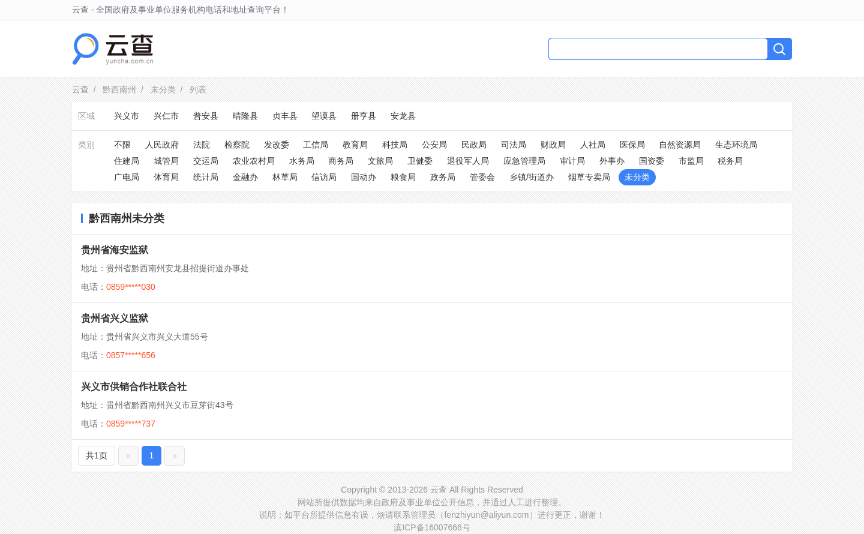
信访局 (324, 177)
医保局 (632, 144)
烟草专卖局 (589, 177)
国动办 (363, 177)
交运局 (205, 161)
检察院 (237, 144)
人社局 (592, 144)
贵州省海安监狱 (114, 250)
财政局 (553, 144)
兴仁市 (166, 116)
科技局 (394, 144)
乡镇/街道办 (531, 177)
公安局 (434, 144)
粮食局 (403, 177)
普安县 (205, 116)
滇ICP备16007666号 (432, 527)
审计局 (572, 161)
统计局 (205, 177)
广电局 (126, 177)
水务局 (301, 161)
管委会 (482, 177)
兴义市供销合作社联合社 (134, 387)
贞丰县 (285, 116)
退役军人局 (468, 161)
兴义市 (126, 116)
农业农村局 (254, 161)
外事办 (612, 161)
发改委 (276, 144)
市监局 (691, 161)
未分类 (163, 89)
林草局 (285, 177)
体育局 (166, 177)
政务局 (442, 177)
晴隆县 (245, 116)
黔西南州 (119, 89)
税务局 (730, 161)
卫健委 (420, 161)
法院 (201, 144)
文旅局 (380, 161)
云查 (80, 89)
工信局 (315, 144)
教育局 (355, 144)
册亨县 (363, 116)
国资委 (651, 161)
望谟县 (324, 116)
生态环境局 (736, 144)
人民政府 (162, 144)
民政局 (474, 144)
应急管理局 (524, 161)
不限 (122, 144)
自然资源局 (680, 144)
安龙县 (403, 116)
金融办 (245, 177)
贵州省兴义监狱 (114, 318)
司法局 (513, 144)
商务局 (340, 161)
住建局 (126, 161)
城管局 (166, 161)
